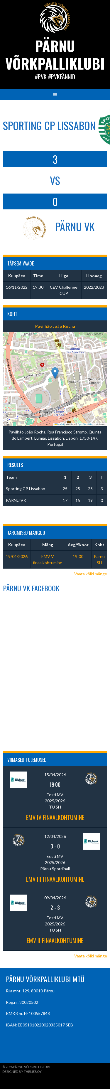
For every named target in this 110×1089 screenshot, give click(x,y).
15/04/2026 (55, 774)
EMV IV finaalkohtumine (55, 817)
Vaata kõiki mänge (90, 573)
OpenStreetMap (85, 424)
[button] (55, 373)
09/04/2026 (55, 897)
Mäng (47, 544)
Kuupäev (16, 544)
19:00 (78, 556)
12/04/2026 (55, 836)
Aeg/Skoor (78, 544)
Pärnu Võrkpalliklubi (55, 54)
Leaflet (59, 424)
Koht (99, 544)
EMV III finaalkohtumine (55, 879)
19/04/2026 (17, 556)
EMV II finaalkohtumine (55, 940)
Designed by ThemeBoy (22, 1071)
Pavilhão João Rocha (55, 326)
